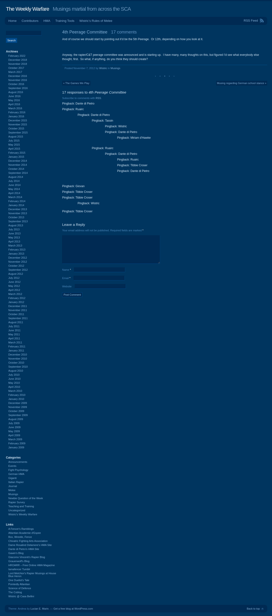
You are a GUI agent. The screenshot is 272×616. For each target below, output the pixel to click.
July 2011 (14, 326)
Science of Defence (19, 588)
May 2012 (14, 285)
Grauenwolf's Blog (19, 561)
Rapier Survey (16, 502)
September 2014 (18, 172)
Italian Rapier (16, 482)
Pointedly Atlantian (19, 584)
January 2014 (16, 205)
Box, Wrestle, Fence (20, 536)
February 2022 (16, 55)
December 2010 (17, 354)
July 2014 (14, 181)
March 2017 (15, 72)
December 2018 (17, 59)
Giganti (12, 478)
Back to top (253, 608)
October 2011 (16, 314)
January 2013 (16, 253)
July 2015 (14, 140)
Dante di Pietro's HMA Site (23, 549)
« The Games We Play (76, 83)
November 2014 (17, 164)
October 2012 (16, 265)
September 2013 (18, 221)
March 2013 (15, 245)
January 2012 (16, 302)
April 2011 (14, 338)
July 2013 (14, 229)
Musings (115, 68)
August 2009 (15, 419)
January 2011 (16, 350)
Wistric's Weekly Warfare (22, 514)
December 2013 (17, 209)
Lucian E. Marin (39, 608)
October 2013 (16, 217)
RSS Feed (251, 20)
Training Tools (64, 21)
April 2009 (14, 435)
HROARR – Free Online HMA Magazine (31, 565)
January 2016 (16, 116)
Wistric (103, 68)
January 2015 (16, 156)
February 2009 (16, 443)
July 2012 (14, 277)
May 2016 (14, 100)
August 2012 (15, 273)
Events (12, 465)
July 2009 (14, 423)
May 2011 (14, 334)
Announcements (17, 461)
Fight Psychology (18, 470)
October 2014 (16, 168)
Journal (12, 486)
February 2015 (16, 152)
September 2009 (18, 415)
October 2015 (16, 128)
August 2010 (15, 370)
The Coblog (15, 592)
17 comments (124, 32)
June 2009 (14, 427)
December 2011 (17, 306)
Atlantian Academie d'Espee (24, 532)
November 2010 (17, 358)
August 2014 (15, 176)
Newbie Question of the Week (25, 498)
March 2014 (15, 197)
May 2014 (14, 189)
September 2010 (18, 366)
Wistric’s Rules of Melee (95, 21)
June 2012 (14, 281)
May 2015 (14, 144)
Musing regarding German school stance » (241, 83)
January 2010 (16, 399)
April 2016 (14, 104)
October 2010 (16, 362)
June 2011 (14, 330)
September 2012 (18, 269)
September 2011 (18, 318)
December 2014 (17, 160)
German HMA (16, 474)
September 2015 (18, 132)
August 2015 (15, 136)
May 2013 (14, 237)
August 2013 (15, 225)
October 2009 (16, 411)
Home (12, 21)
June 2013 (14, 233)
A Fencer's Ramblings (21, 528)
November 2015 (17, 124)
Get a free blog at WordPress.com (73, 608)
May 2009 (14, 431)
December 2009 (17, 403)
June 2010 (14, 378)
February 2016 (16, 112)
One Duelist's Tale (18, 580)
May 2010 (14, 382)
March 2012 (15, 294)
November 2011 (17, 310)
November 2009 (17, 407)
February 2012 (16, 298)
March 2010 (15, 390)
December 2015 (17, 120)
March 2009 (15, 439)
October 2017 (16, 67)
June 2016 (14, 96)
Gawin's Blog (16, 553)
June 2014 (14, 185)
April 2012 (14, 290)
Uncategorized (16, 510)
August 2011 (15, 322)
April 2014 (14, 193)
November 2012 (17, 261)
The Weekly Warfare (27, 9)
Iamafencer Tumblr (19, 569)
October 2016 (16, 84)
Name (66, 269)
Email (66, 278)
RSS (98, 98)
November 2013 (17, 213)
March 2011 (15, 342)
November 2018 (17, 63)
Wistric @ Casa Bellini (21, 596)
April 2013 (14, 241)
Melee (11, 490)
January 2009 (16, 447)
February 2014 (16, 201)
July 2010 (14, 374)
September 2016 (18, 88)
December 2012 (17, 257)
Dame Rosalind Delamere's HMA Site (30, 545)
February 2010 (16, 394)
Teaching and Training (21, 506)
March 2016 (15, 108)
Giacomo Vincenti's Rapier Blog (26, 557)
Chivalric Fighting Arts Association (28, 541)
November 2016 (17, 80)
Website (67, 286)
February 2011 (16, 346)
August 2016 (15, 92)
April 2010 (14, 386)
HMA (47, 21)
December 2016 (17, 76)
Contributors (30, 21)
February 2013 (16, 249)
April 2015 (14, 148)
